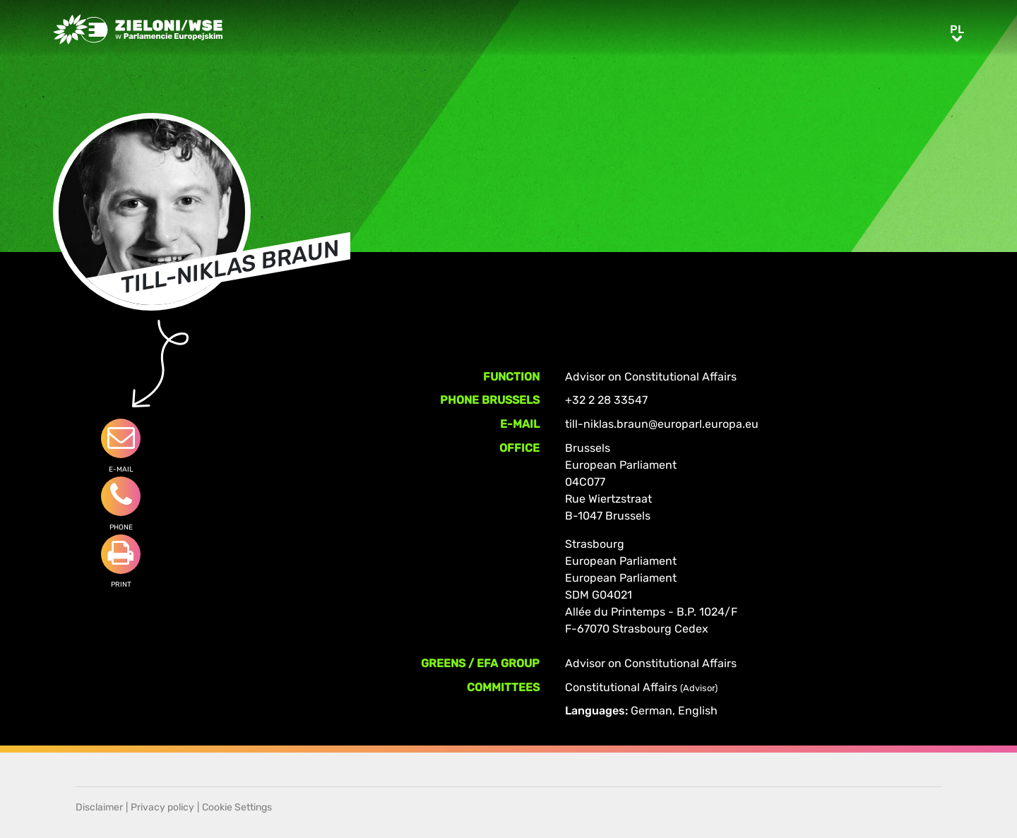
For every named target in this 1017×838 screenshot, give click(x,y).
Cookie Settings (237, 807)
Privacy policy (162, 807)
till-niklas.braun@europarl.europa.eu (662, 424)
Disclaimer (99, 807)
